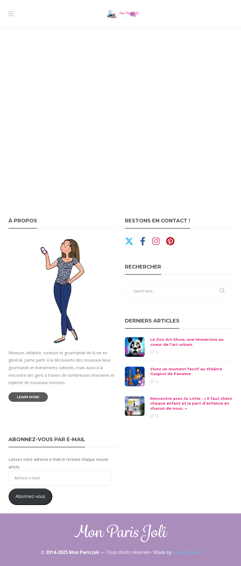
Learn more (28, 397)
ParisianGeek (187, 552)
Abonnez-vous (30, 496)
